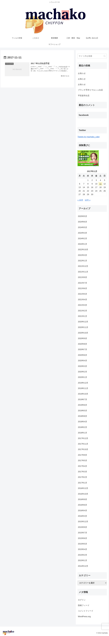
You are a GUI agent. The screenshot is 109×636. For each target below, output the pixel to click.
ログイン (82, 600)
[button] (104, 56)
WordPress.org (84, 616)
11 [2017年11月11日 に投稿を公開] (100, 184)
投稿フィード (83, 605)
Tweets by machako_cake (88, 137)
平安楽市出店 (83, 96)
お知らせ (82, 73)
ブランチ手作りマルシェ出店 (90, 90)
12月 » (87, 200)
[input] (92, 56)
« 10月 (80, 200)
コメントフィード (85, 611)
